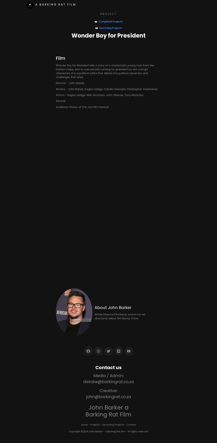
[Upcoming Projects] (96, 28)
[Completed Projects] (96, 21)
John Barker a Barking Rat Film (108, 410)
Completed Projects (111, 21)
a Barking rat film (55, 4)
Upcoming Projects (110, 28)
